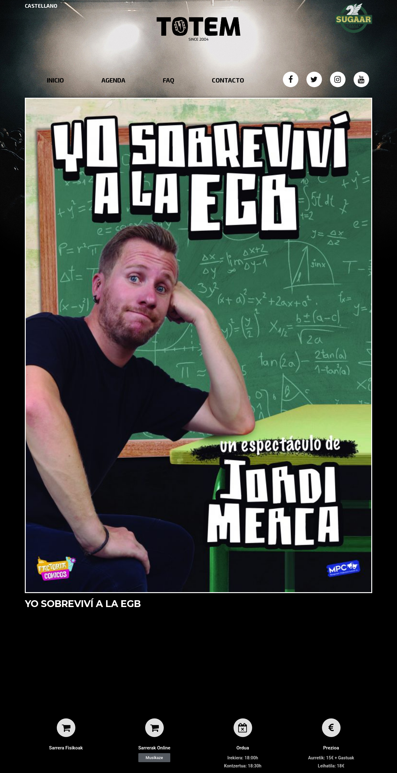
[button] (154, 757)
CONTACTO (228, 80)
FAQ (168, 80)
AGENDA (113, 80)
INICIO (55, 80)
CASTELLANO (41, 5)
